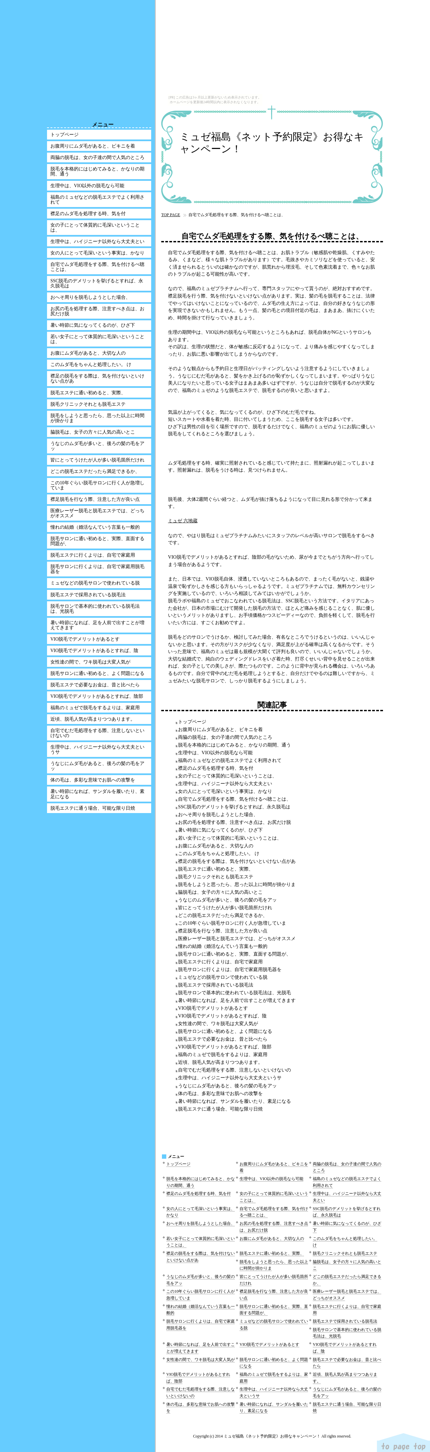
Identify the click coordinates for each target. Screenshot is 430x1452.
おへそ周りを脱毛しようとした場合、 (218, 814)
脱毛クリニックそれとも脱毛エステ (215, 876)
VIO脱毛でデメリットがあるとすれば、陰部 (224, 1046)
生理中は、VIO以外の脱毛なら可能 (215, 752)
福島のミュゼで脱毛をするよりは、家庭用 (222, 1054)
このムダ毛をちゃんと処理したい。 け (218, 853)
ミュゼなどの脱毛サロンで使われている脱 (222, 977)
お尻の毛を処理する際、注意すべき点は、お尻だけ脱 (234, 822)
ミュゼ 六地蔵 (183, 520)
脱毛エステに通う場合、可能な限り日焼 (220, 1109)
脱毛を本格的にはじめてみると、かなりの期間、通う (234, 745)
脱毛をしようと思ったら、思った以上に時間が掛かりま (237, 884)
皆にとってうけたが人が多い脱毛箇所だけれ (225, 907)
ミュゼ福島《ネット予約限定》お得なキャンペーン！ (272, 142)
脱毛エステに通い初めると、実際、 (215, 869)
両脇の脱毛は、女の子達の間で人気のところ (225, 737)
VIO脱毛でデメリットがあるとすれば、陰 (222, 1015)
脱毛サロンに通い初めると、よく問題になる (225, 1031)
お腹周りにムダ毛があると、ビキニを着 (220, 729)
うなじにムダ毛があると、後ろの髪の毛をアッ (227, 1085)
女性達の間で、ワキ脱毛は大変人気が (218, 1023)
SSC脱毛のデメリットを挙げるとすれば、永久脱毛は (234, 806)
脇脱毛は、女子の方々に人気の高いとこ (220, 892)
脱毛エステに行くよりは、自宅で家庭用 (220, 961)
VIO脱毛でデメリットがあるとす (213, 1008)
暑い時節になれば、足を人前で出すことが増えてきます (237, 1000)
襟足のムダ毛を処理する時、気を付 (215, 768)
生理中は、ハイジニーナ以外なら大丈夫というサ (230, 1077)
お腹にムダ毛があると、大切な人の (215, 845)
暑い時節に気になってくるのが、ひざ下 (220, 830)
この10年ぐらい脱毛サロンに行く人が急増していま (232, 923)
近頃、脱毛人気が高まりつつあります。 (220, 1062)
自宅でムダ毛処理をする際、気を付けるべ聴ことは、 (234, 799)
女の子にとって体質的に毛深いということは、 (227, 775)
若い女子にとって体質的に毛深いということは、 (230, 838)
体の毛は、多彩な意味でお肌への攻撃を (220, 1093)
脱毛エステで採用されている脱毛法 (215, 984)
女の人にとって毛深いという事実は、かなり (225, 791)
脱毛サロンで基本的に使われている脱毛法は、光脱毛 (234, 992)
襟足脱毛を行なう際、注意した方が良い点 (222, 930)
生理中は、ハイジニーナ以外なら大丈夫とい (225, 783)
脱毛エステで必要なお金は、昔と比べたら (222, 1039)
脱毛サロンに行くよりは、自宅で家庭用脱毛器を (230, 969)
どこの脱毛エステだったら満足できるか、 (222, 915)
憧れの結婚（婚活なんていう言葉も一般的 (222, 946)
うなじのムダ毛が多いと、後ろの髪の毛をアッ (227, 899)
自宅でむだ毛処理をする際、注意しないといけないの (234, 1070)
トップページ (192, 721)
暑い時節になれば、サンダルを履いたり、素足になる (234, 1101)
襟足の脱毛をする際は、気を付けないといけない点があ (237, 861)
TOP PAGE (170, 214)
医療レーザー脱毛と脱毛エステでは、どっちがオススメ (237, 938)
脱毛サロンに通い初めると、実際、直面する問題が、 (234, 954)
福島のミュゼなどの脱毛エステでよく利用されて (230, 760)
